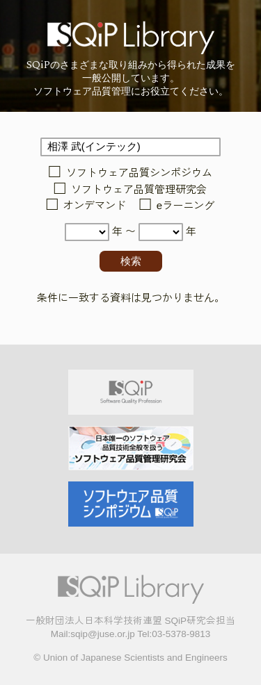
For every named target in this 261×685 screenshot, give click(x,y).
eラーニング (185, 206)
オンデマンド (94, 206)
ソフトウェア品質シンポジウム (139, 173)
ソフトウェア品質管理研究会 (139, 189)
